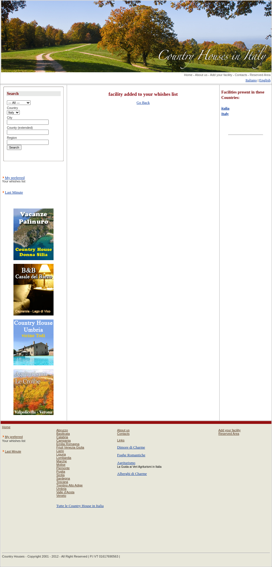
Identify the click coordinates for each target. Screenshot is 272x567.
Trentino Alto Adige (69, 485)
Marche (61, 461)
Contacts (241, 75)
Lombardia (63, 457)
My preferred (15, 178)
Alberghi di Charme (132, 473)
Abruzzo (62, 430)
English (265, 80)
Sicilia (60, 475)
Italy (225, 114)
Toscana (62, 482)
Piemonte (63, 468)
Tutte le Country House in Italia (80, 506)
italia (225, 108)
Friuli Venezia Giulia (70, 447)
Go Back (143, 102)
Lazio (60, 451)
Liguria (61, 454)
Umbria (61, 488)
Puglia (60, 471)
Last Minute (14, 192)
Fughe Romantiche (131, 455)
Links (121, 440)
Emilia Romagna (68, 444)
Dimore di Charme (131, 447)
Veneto (61, 495)
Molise (61, 464)
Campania (63, 440)
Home (188, 75)
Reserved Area (260, 75)
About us (201, 75)
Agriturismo (126, 463)
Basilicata (63, 433)
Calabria (62, 437)
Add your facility (221, 75)
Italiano (251, 80)
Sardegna (63, 478)
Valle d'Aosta (65, 492)
